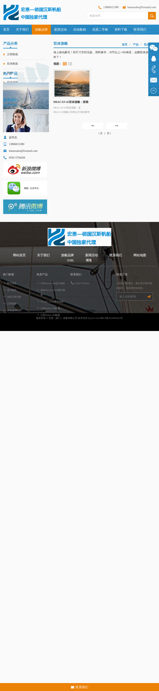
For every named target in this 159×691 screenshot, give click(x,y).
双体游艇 (12, 82)
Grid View (65, 64)
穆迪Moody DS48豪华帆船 (53, 353)
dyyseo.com (94, 389)
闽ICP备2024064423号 (111, 389)
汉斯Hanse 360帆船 (50, 375)
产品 (136, 44)
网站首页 (19, 315)
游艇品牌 (67, 315)
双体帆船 (12, 63)
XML (70, 320)
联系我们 (140, 29)
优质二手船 (100, 29)
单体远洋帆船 (14, 370)
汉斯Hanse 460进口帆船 (17, 141)
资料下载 (120, 29)
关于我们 (22, 29)
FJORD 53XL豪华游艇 (52, 362)
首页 (6, 29)
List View (70, 64)
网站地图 (139, 315)
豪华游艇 (11, 343)
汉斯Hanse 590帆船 (50, 368)
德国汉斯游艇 (14, 357)
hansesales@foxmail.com (142, 7)
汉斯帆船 (12, 54)
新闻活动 (60, 29)
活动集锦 (79, 29)
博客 (89, 320)
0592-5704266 (82, 343)
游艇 (10, 73)
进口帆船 (11, 350)
